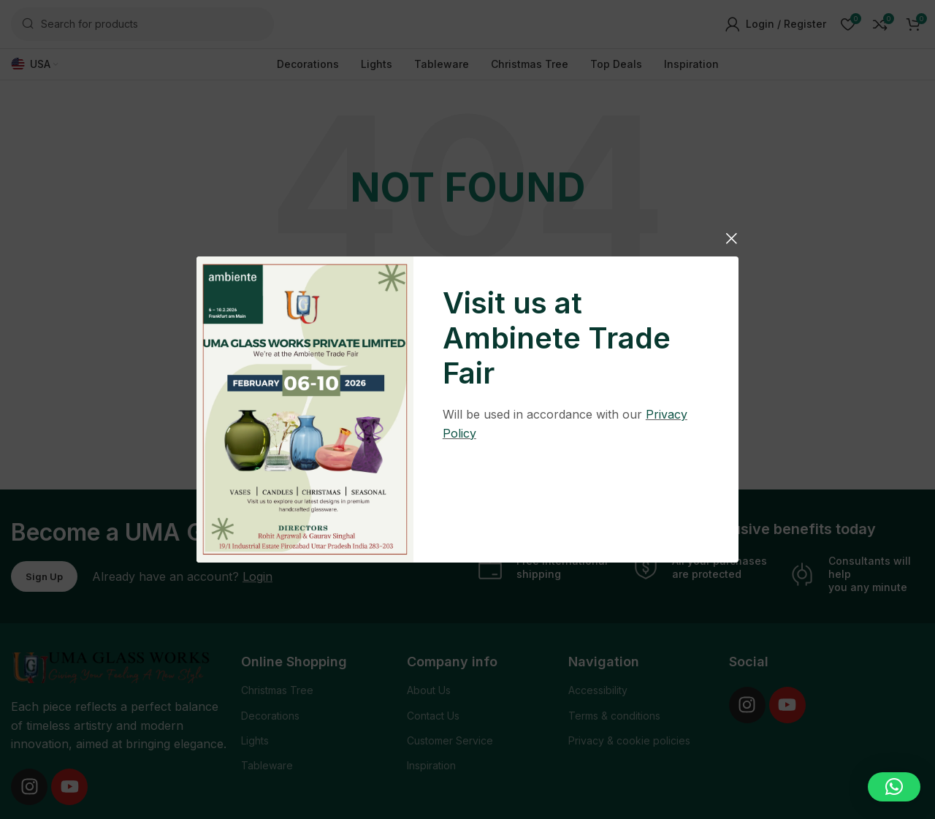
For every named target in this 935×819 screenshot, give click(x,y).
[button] (894, 786)
